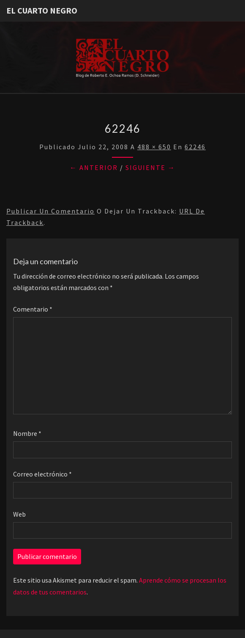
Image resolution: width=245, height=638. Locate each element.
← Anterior (94, 167)
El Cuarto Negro (41, 10)
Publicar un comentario (50, 211)
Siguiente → (150, 167)
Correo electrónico (42, 474)
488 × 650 (154, 146)
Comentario (32, 309)
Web (19, 514)
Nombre (27, 433)
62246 (195, 146)
